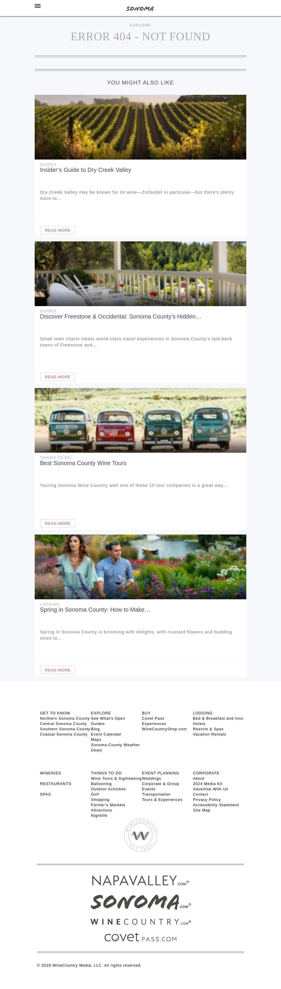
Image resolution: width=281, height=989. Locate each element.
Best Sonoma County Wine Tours (83, 463)
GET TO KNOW (55, 713)
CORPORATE (206, 773)
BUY (146, 713)
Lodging (50, 604)
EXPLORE (101, 713)
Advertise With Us (210, 789)
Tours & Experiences (162, 799)
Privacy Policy (207, 799)
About (199, 778)
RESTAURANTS (55, 783)
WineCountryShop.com (164, 729)
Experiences (154, 723)
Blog (95, 729)
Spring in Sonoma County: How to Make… (95, 609)
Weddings (151, 778)
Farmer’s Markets (108, 805)
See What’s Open (108, 718)
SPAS (45, 794)
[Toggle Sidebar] (38, 6)
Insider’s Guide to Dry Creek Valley (85, 170)
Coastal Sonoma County (64, 734)
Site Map (201, 810)
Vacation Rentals (209, 734)
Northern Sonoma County (65, 718)
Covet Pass (153, 718)
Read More (58, 230)
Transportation (156, 794)
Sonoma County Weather (115, 745)
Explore (140, 25)
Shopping (100, 799)
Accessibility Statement (216, 805)
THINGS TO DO (106, 773)
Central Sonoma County (63, 723)
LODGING (203, 713)
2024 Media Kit (208, 783)
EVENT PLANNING (160, 773)
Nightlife (99, 815)
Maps (96, 739)
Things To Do (55, 457)
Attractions (101, 810)
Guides (48, 164)
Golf (95, 794)
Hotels (199, 723)
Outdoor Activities (108, 789)
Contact (200, 794)
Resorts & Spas (208, 729)
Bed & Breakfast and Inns (218, 718)
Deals (96, 750)
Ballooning (101, 783)
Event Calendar (106, 734)
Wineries (50, 773)
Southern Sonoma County (65, 729)
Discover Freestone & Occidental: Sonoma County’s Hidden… (121, 316)
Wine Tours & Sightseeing (116, 778)
